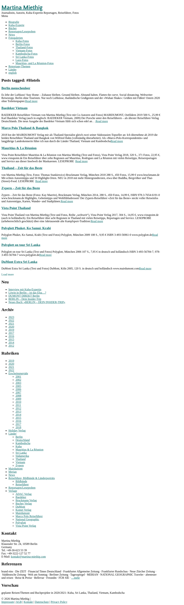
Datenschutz (42, 601)
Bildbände (21, 481)
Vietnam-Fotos (24, 50)
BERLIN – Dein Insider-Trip (24, 298)
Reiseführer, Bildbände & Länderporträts (31, 478)
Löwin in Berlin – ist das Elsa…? (27, 292)
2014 (11, 342)
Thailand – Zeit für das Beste (21, 168)
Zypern (20, 465)
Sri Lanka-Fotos (25, 56)
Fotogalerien (15, 37)
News (11, 34)
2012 (11, 345)
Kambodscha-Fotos (26, 53)
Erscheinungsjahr (18, 373)
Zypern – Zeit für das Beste (20, 188)
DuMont (20, 506)
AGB (19, 601)
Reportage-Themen (19, 66)
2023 (11, 317)
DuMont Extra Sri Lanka (19, 262)
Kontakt (28, 601)
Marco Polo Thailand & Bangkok (24, 128)
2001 (18, 376)
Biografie (13, 21)
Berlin (19, 436)
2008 (18, 395)
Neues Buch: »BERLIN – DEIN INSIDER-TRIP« (36, 302)
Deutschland (23, 440)
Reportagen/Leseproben (21, 31)
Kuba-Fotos (22, 40)
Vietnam (20, 462)
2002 (18, 379)
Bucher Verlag (24, 503)
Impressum (7, 601)
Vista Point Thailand (16, 208)
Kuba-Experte (16, 25)
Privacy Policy (59, 601)
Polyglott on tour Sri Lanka (20, 245)
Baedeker (21, 497)
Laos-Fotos (22, 60)
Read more (31, 101)
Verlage (12, 490)
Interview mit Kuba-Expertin (24, 289)
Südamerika (22, 455)
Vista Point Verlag (26, 525)
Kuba (19, 446)
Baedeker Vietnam (14, 108)
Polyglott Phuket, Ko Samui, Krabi (26, 228)
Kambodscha (23, 443)
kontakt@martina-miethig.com (28, 556)
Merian (12, 471)
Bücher (12, 28)
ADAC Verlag (24, 493)
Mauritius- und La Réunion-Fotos (35, 63)
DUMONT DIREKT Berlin (24, 295)
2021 (11, 323)
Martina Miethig (22, 7)
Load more (7, 274)
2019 (11, 329)
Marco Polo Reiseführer (29, 516)
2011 (18, 405)
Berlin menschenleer (15, 88)
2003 (18, 382)
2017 (11, 333)
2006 (18, 389)
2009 (18, 398)
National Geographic (27, 519)
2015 (11, 339)
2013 (18, 411)
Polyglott (21, 522)
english (12, 72)
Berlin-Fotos (23, 44)
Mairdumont (15, 468)
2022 (11, 320)
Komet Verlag (23, 509)
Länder (12, 69)
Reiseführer (22, 484)
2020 (11, 326)
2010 (18, 401)
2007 (18, 392)
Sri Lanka (21, 452)
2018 (18, 427)
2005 (18, 386)
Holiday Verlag (17, 430)
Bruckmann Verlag (26, 500)
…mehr (75, 577)
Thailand (21, 459)
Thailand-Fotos (24, 47)
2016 (11, 336)
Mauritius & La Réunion (19, 148)
